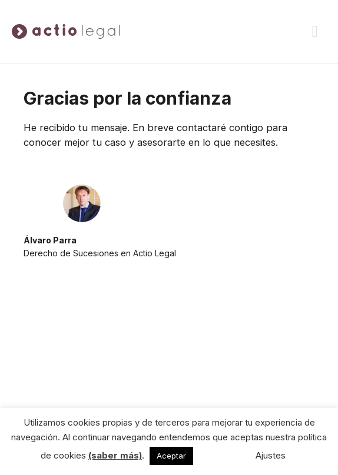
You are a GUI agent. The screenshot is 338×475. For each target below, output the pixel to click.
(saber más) (115, 455)
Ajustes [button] (271, 455)
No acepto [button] (219, 455)
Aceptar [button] (171, 455)
